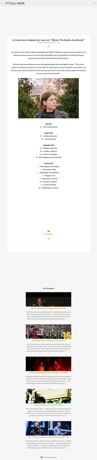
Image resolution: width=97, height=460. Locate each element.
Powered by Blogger (48, 457)
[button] (48, 46)
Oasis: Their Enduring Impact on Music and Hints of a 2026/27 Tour (48, 437)
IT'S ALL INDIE (15, 3)
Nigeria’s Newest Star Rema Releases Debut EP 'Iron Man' (48, 308)
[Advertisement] (48, 268)
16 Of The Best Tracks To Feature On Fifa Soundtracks (48, 340)
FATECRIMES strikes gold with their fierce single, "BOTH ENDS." (48, 372)
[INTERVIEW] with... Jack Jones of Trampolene (48, 405)
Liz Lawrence (48, 234)
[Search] (94, 3)
